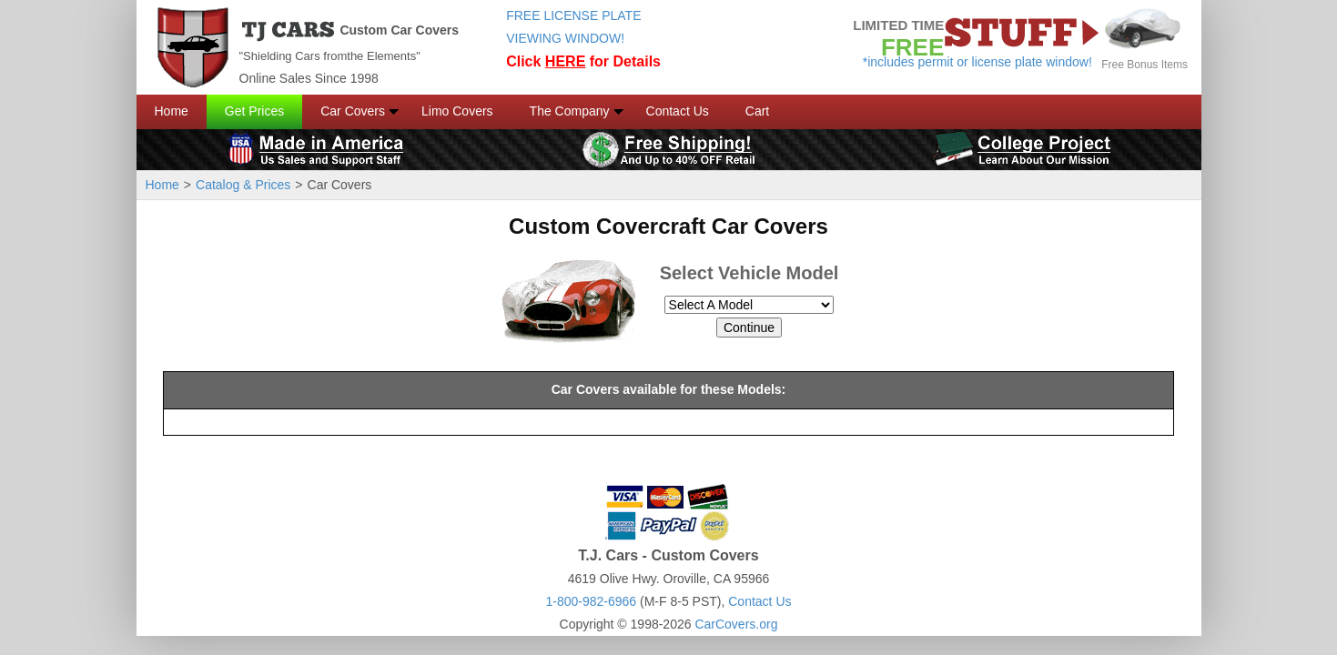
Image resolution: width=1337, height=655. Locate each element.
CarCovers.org (735, 624)
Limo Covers (457, 111)
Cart (757, 111)
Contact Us (677, 111)
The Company (570, 111)
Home (171, 111)
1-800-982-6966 (590, 601)
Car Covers (352, 111)
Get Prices (254, 111)
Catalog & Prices (243, 184)
